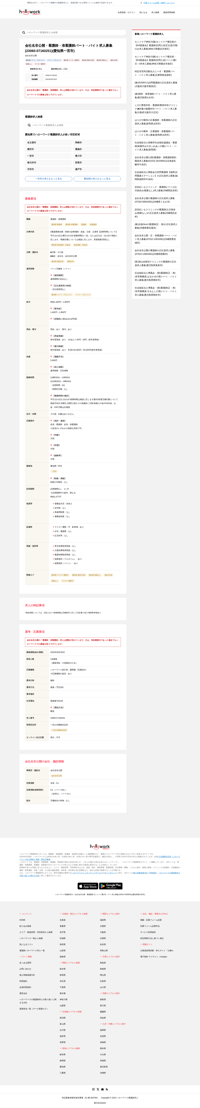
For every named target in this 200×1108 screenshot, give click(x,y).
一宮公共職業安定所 (59, 730)
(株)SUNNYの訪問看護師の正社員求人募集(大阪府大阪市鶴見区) (156, 84)
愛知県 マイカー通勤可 (60, 575)
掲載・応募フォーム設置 (151, 920)
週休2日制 (108, 575)
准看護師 (93, 224)
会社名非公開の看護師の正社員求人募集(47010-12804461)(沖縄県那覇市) (155, 252)
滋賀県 (103, 920)
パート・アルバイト (83, 295)
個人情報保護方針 (140, 873)
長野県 (63, 1042)
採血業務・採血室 (80, 245)
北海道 (63, 920)
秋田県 (63, 944)
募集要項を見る (36, 69)
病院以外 (70, 261)
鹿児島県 (104, 1067)
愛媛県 (103, 1012)
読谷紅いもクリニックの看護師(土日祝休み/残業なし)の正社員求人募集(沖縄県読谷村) (156, 213)
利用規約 (153, 873)
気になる (143, 12)
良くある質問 (25, 963)
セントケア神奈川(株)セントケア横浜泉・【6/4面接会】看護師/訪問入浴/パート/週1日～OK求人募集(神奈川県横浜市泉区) (155, 60)
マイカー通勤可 (67, 581)
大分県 (103, 1054)
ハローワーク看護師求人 (64, 894)
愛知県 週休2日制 (78, 575)
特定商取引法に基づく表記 (152, 938)
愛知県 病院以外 (58, 261)
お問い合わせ (25, 969)
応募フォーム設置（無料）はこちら (159, 3)
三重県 (63, 1073)
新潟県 (63, 1018)
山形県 (63, 950)
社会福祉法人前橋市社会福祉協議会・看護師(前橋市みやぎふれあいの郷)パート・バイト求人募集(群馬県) (156, 146)
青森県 (63, 926)
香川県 (103, 1005)
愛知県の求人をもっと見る (97, 179)
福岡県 (103, 1030)
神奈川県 (64, 999)
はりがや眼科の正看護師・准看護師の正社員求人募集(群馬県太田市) (156, 122)
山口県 (103, 987)
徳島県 (103, 999)
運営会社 (23, 993)
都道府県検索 (169, 12)
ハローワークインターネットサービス (87, 873)
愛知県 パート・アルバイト (62, 295)
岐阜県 (63, 1054)
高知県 (103, 1018)
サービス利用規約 (148, 932)
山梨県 (63, 1005)
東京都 (63, 993)
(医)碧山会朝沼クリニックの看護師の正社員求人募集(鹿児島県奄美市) (155, 263)
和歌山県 (104, 950)
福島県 (63, 957)
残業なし (55, 581)
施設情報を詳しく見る (59, 69)
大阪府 (103, 932)
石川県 (63, 1030)
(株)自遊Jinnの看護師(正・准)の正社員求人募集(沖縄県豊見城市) (156, 226)
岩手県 (63, 932)
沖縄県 (103, 1073)
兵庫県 (103, 938)
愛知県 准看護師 (72, 224)
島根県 (103, 969)
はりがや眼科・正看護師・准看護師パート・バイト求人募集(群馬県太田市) (155, 133)
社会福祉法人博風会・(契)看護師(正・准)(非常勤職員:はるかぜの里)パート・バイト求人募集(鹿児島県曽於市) (156, 276)
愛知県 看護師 (57, 224)
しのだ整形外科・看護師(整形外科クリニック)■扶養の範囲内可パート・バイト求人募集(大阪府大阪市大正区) (156, 108)
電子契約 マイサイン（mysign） (154, 957)
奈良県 (103, 944)
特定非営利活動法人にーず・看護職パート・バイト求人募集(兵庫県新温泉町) (155, 73)
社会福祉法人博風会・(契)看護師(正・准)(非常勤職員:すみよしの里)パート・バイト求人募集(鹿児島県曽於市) (156, 291)
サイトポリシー (110, 873)
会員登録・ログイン (126, 12)
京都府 (103, 926)
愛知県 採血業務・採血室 (61, 245)
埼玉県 (63, 981)
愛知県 (63, 1067)
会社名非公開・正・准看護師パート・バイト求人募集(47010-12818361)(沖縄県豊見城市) (156, 239)
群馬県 (63, 975)
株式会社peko (100, 1103)
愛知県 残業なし (95, 575)
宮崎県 (103, 1060)
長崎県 (103, 1042)
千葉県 (63, 987)
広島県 (103, 981)
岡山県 (103, 975)
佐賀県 (103, 1036)
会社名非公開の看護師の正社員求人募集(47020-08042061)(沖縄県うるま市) (155, 200)
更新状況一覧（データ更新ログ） (34, 1009)
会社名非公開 (57, 776)
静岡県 (63, 1060)
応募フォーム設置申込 (150, 926)
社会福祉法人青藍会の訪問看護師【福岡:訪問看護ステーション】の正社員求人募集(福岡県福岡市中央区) (156, 175)
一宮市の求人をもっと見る (48, 179)
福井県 (63, 1036)
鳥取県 (103, 963)
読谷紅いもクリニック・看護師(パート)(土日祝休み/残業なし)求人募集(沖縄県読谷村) (156, 189)
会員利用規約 (25, 987)
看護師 (83, 224)
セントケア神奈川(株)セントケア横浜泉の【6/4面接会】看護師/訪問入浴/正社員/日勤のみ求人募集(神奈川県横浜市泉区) (156, 45)
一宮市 (54, 471)
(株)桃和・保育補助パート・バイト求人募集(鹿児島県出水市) (155, 96)
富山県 (63, 1024)
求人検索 (155, 12)
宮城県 (63, 938)
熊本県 (103, 1048)
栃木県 (63, 969)
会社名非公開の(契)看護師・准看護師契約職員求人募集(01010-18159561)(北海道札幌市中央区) (155, 161)
